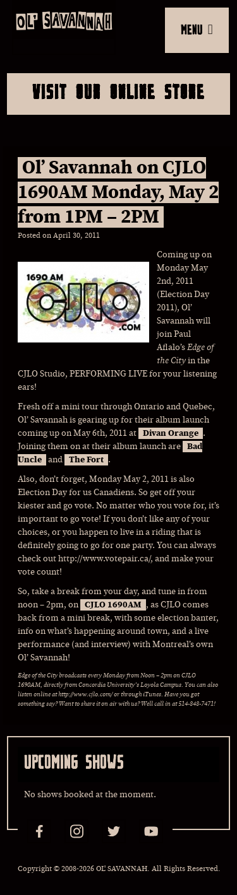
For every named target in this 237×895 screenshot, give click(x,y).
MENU (197, 29)
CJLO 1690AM (113, 604)
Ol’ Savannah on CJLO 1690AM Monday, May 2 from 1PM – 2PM (118, 192)
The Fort (86, 459)
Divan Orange (170, 433)
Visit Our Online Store (118, 91)
